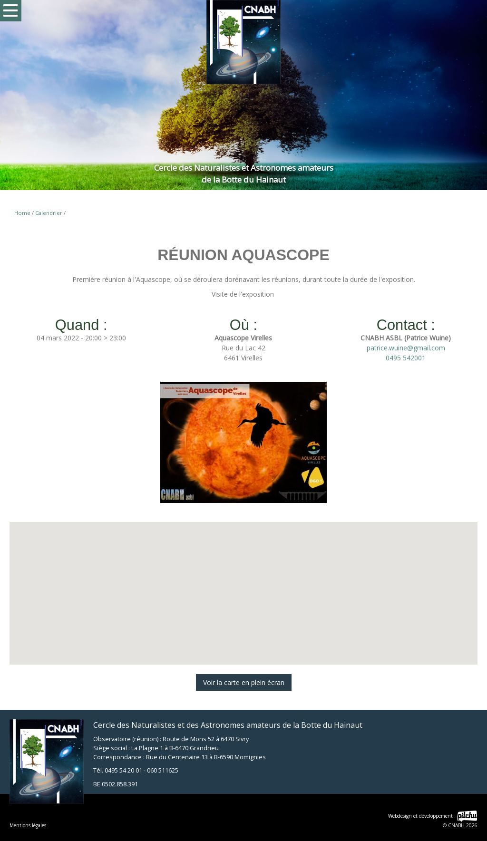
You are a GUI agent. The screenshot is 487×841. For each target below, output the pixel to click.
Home (22, 212)
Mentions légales (28, 825)
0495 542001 (406, 357)
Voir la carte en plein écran (243, 682)
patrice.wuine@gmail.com (406, 347)
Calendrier (48, 212)
